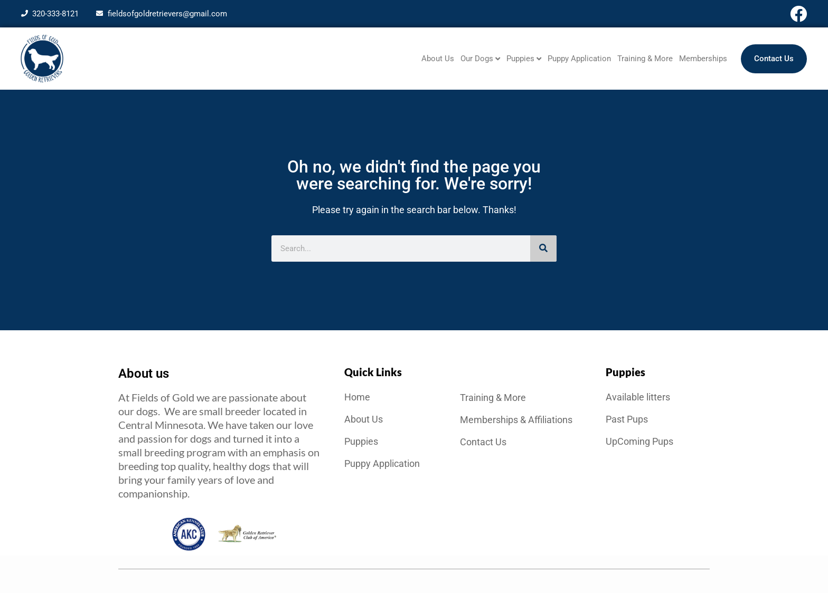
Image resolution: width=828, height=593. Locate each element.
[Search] (543, 248)
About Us (437, 58)
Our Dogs (480, 59)
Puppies (523, 59)
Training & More (645, 58)
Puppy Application (579, 58)
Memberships (703, 58)
